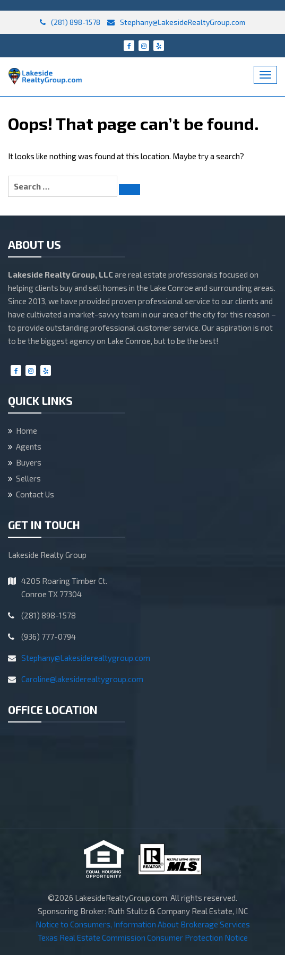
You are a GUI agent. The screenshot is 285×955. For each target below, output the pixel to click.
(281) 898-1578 (70, 22)
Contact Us (35, 494)
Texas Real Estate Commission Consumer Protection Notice (143, 937)
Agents (28, 446)
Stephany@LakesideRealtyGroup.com (176, 22)
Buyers (28, 462)
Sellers (28, 478)
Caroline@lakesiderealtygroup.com (82, 679)
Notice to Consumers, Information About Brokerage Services (143, 924)
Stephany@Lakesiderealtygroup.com (85, 658)
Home (26, 430)
